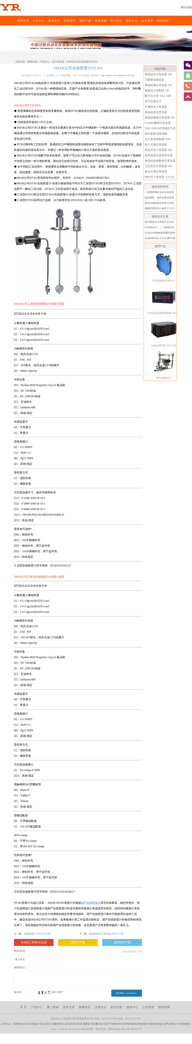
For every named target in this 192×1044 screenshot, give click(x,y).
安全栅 (94, 1024)
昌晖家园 (101, 20)
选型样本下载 (122, 942)
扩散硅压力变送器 (156, 106)
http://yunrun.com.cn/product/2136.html (118, 75)
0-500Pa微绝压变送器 (158, 122)
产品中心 (39, 20)
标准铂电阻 (141, 1024)
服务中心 (132, 20)
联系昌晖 (163, 20)
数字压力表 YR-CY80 (158, 95)
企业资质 (147, 20)
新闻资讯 (70, 20)
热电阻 (159, 1024)
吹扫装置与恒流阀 (156, 133)
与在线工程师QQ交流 (34, 942)
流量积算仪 (58, 1024)
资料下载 (85, 20)
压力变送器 (58, 61)
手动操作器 (115, 1024)
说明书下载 (78, 942)
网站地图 (186, 7)
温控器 (68, 1024)
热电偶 (151, 1024)
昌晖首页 (23, 20)
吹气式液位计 (153, 101)
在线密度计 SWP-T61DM (37, 934)
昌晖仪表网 (15, 20)
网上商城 (53, 1007)
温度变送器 (19, 1024)
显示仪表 (77, 1024)
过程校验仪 (185, 1024)
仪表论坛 (100, 1007)
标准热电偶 (128, 1024)
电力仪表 (104, 1024)
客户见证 (116, 20)
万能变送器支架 (154, 79)
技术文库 (54, 20)
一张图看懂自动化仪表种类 (159, 192)
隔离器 (86, 1024)
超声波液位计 (171, 1024)
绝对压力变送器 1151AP (159, 176)
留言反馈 (116, 1007)
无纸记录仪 (45, 1024)
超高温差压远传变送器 (159, 155)
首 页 (23, 1007)
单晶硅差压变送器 (156, 112)
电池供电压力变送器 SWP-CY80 (106, 934)
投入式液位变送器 (156, 144)
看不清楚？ (50, 992)
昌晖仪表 (32, 61)
